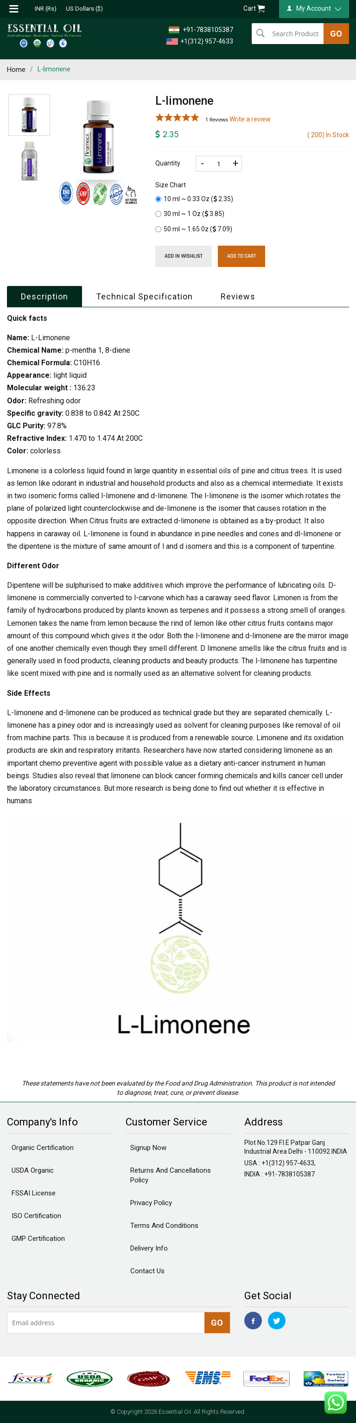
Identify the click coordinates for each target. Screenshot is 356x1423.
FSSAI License (34, 1193)
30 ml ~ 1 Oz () (189, 213)
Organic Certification (43, 1147)
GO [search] (336, 33)
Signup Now (148, 1147)
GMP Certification (38, 1238)
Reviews (238, 296)
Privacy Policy (151, 1203)
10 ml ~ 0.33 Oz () (194, 199)
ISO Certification (36, 1216)
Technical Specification (144, 296)
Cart (254, 9)
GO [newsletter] (217, 1323)
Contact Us (147, 1271)
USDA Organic (33, 1170)
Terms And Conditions (164, 1225)
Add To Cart (241, 256)
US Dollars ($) (84, 8)
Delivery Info (149, 1248)
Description (44, 296)
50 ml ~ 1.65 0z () (193, 229)
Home (16, 69)
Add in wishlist (184, 256)
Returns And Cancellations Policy (170, 1175)
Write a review (250, 119)
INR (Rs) (46, 8)
